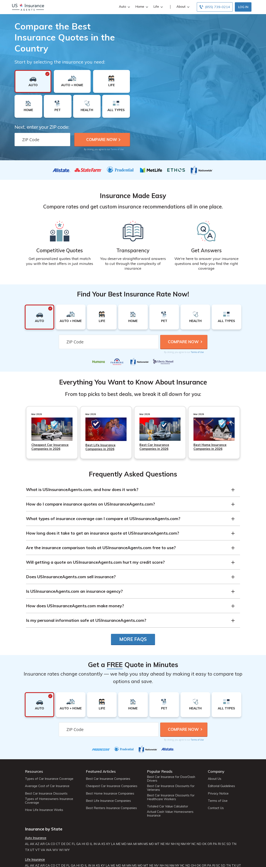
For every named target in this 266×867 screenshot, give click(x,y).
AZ (37, 844)
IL (91, 844)
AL (27, 844)
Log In (243, 7)
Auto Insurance (35, 838)
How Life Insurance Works (44, 810)
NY (188, 844)
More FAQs (133, 639)
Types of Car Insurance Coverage (49, 779)
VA (43, 850)
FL (73, 844)
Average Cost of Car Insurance (47, 786)
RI (219, 844)
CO (53, 844)
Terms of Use (117, 149)
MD (124, 844)
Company (216, 771)
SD (229, 844)
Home (141, 6)
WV (55, 850)
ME (118, 844)
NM (183, 844)
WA (49, 850)
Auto (124, 6)
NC (193, 844)
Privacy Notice (218, 793)
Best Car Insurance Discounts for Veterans (171, 788)
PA (215, 844)
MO (151, 844)
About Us (214, 779)
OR (209, 844)
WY (67, 850)
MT (157, 844)
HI (83, 844)
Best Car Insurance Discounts (46, 793)
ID (87, 844)
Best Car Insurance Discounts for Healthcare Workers (171, 797)
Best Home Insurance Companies (110, 793)
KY (108, 844)
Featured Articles (101, 771)
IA (99, 844)
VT (37, 850)
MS (145, 844)
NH (173, 844)
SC (224, 844)
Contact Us (216, 808)
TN (234, 844)
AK (32, 844)
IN (95, 844)
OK (204, 844)
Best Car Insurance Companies (108, 779)
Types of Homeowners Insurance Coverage (49, 801)
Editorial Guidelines (221, 786)
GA (78, 844)
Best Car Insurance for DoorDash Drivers (171, 779)
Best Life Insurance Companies (108, 801)
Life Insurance (35, 859)
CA (48, 844)
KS (103, 844)
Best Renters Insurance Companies (111, 808)
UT (32, 850)
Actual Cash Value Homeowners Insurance (170, 813)
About (182, 6)
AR (42, 844)
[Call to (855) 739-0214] (215, 7)
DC (68, 844)
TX (27, 850)
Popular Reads (159, 771)
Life (157, 6)
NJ (178, 844)
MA (129, 844)
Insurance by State (43, 828)
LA (113, 844)
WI (61, 850)
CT (58, 844)
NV (167, 844)
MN (140, 844)
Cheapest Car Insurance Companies (111, 786)
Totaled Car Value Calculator (167, 806)
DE (63, 844)
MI (135, 844)
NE (162, 844)
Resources (34, 771)
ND (199, 844)
